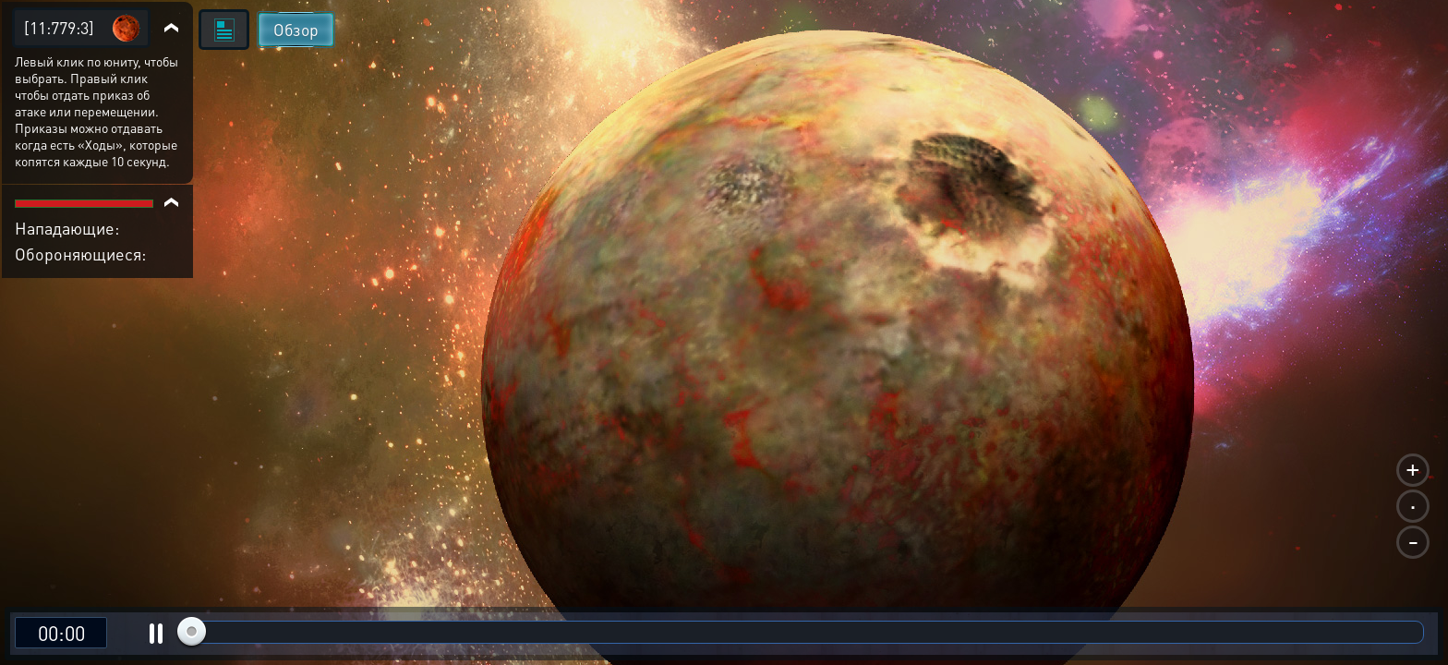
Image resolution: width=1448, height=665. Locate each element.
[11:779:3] (59, 27)
